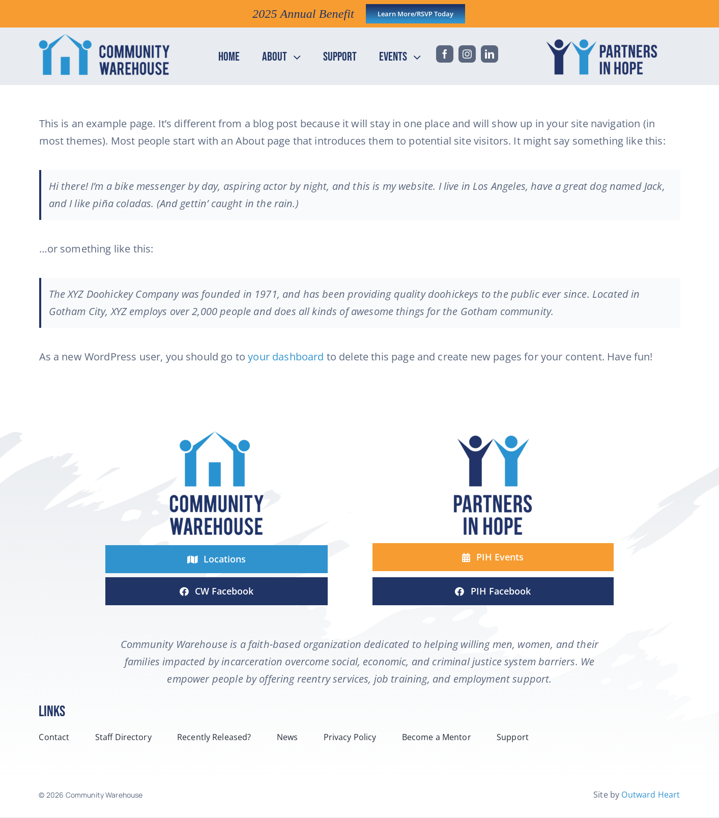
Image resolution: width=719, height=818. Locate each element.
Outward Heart (650, 794)
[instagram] (467, 54)
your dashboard (286, 356)
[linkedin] (489, 54)
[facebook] (444, 54)
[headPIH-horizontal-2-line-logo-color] (604, 38)
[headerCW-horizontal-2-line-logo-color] (104, 38)
